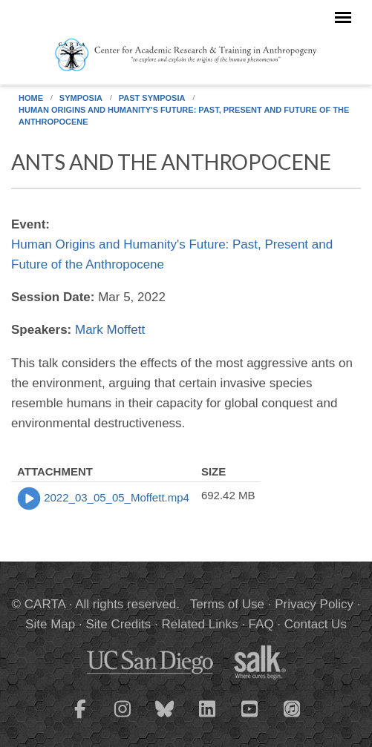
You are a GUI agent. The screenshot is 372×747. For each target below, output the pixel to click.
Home (31, 97)
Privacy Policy (314, 604)
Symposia (80, 97)
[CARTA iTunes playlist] (291, 707)
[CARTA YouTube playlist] (249, 718)
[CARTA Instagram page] (122, 718)
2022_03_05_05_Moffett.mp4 (116, 497)
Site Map (50, 624)
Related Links (199, 624)
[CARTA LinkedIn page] (207, 718)
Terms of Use (227, 604)
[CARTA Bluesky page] (164, 718)
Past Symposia (152, 97)
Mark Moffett (110, 330)
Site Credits (118, 624)
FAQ (261, 624)
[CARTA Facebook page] (80, 718)
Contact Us (315, 624)
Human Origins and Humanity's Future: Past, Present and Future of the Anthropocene (184, 115)
